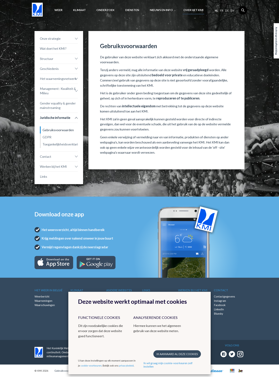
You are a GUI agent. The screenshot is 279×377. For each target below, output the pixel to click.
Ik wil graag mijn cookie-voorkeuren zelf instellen (168, 364)
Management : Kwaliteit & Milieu (58, 91)
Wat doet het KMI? (53, 48)
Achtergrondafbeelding (276, 41)
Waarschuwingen (45, 305)
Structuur (46, 59)
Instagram (220, 300)
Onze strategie (50, 38)
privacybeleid (126, 365)
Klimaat (79, 10)
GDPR (47, 137)
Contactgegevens (224, 296)
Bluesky (218, 313)
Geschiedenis (49, 69)
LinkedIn (219, 309)
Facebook (219, 305)
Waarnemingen (43, 300)
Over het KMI (193, 10)
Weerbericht (42, 296)
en (232, 10)
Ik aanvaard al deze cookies (177, 354)
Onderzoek (105, 10)
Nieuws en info (161, 10)
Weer (58, 10)
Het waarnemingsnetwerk (58, 79)
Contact (45, 156)
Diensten (132, 10)
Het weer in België (48, 290)
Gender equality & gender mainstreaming (58, 105)
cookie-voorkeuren (91, 365)
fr (221, 10)
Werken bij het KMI (53, 166)
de (227, 10)
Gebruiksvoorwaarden (58, 130)
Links (43, 176)
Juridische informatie (55, 118)
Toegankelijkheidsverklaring (60, 144)
